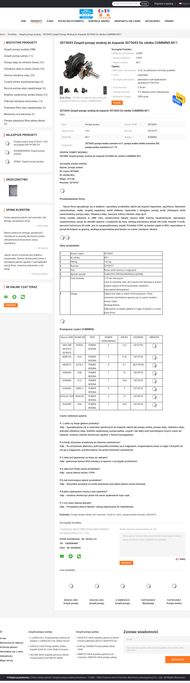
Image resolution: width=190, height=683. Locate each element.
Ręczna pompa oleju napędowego (23, 88)
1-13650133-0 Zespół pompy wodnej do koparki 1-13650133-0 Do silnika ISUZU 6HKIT (122, 602)
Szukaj (144, 4)
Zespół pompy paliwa (16, 55)
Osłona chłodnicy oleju (16, 75)
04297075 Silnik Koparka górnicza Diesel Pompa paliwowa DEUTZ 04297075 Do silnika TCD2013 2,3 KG (98, 639)
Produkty (36, 21)
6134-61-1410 (114, 514)
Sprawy (169, 21)
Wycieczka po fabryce (71, 21)
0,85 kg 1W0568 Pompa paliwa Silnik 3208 (96, 648)
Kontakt (117, 102)
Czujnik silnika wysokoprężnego (22, 81)
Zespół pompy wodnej (30, 34)
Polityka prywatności (18, 677)
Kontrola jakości (99, 21)
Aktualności (152, 21)
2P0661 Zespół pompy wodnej (29, 161)
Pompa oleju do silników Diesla (21, 62)
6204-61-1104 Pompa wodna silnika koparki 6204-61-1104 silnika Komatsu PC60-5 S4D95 (49, 648)
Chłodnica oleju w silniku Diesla (21, 68)
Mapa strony (6, 660)
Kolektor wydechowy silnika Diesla (23, 94)
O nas (50, 21)
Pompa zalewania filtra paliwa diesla (24, 120)
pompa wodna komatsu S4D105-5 (139, 514)
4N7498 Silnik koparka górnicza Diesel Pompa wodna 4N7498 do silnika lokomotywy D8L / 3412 (49, 656)
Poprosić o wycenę (164, 3)
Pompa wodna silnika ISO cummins (88, 514)
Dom (23, 21)
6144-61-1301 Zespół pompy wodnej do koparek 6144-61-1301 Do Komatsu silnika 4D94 (71, 602)
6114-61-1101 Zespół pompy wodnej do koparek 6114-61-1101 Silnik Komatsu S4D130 (97, 602)
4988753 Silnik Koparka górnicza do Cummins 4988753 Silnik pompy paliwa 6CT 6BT (97, 656)
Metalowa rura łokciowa (17, 114)
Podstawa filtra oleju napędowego (23, 107)
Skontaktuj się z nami (127, 21)
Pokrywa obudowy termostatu (21, 101)
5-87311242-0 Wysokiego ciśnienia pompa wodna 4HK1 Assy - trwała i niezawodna (148, 602)
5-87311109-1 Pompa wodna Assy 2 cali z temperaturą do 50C (174, 602)
